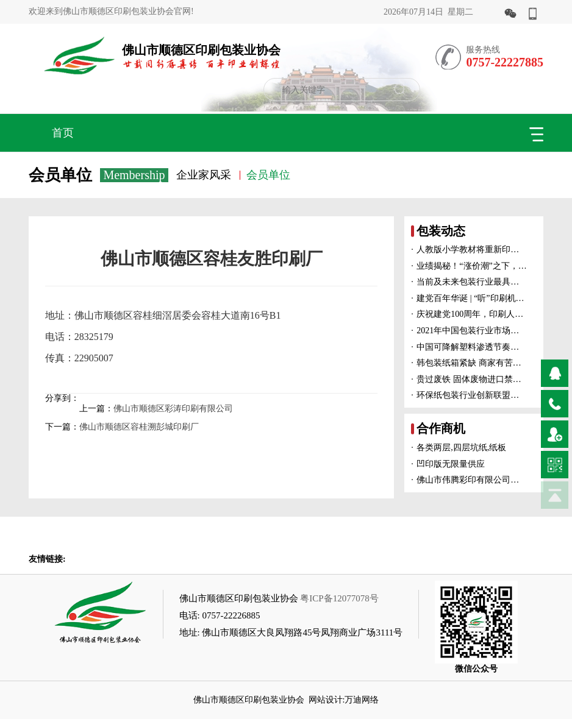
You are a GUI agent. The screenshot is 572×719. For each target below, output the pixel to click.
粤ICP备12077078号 (339, 598)
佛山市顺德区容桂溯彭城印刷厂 (139, 426)
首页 (63, 133)
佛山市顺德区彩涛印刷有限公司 (173, 408)
